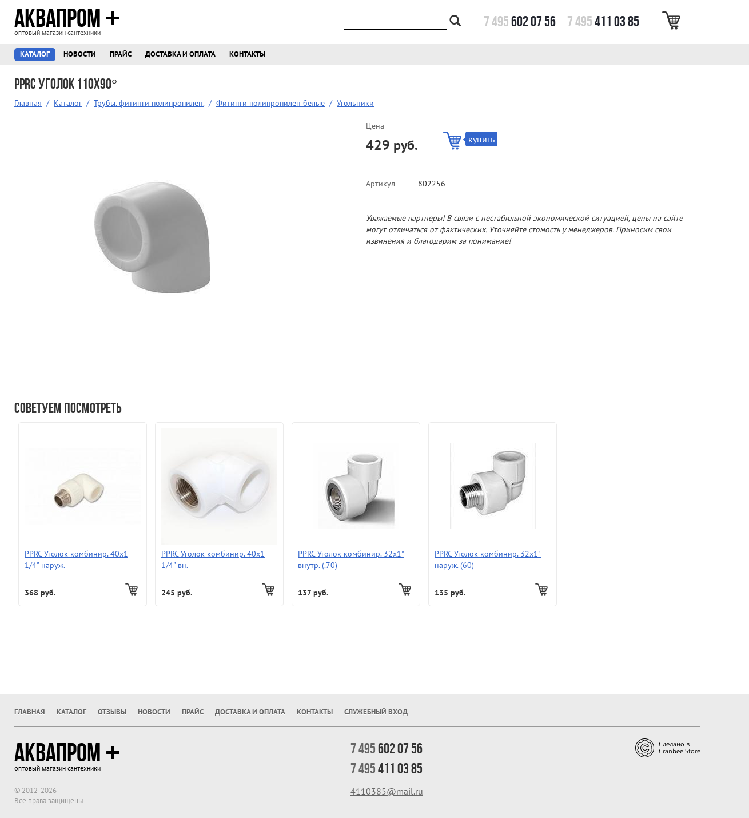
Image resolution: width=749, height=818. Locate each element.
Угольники (355, 103)
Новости (79, 54)
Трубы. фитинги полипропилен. (149, 103)
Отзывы (112, 712)
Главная (28, 103)
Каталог (35, 54)
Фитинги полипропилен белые (270, 103)
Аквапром (67, 18)
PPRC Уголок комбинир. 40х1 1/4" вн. (213, 559)
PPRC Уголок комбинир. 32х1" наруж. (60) (488, 559)
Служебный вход (376, 712)
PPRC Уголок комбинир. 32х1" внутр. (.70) (351, 559)
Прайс (121, 54)
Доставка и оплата (180, 54)
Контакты (247, 54)
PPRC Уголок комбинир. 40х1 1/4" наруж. (76, 559)
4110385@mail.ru (386, 791)
